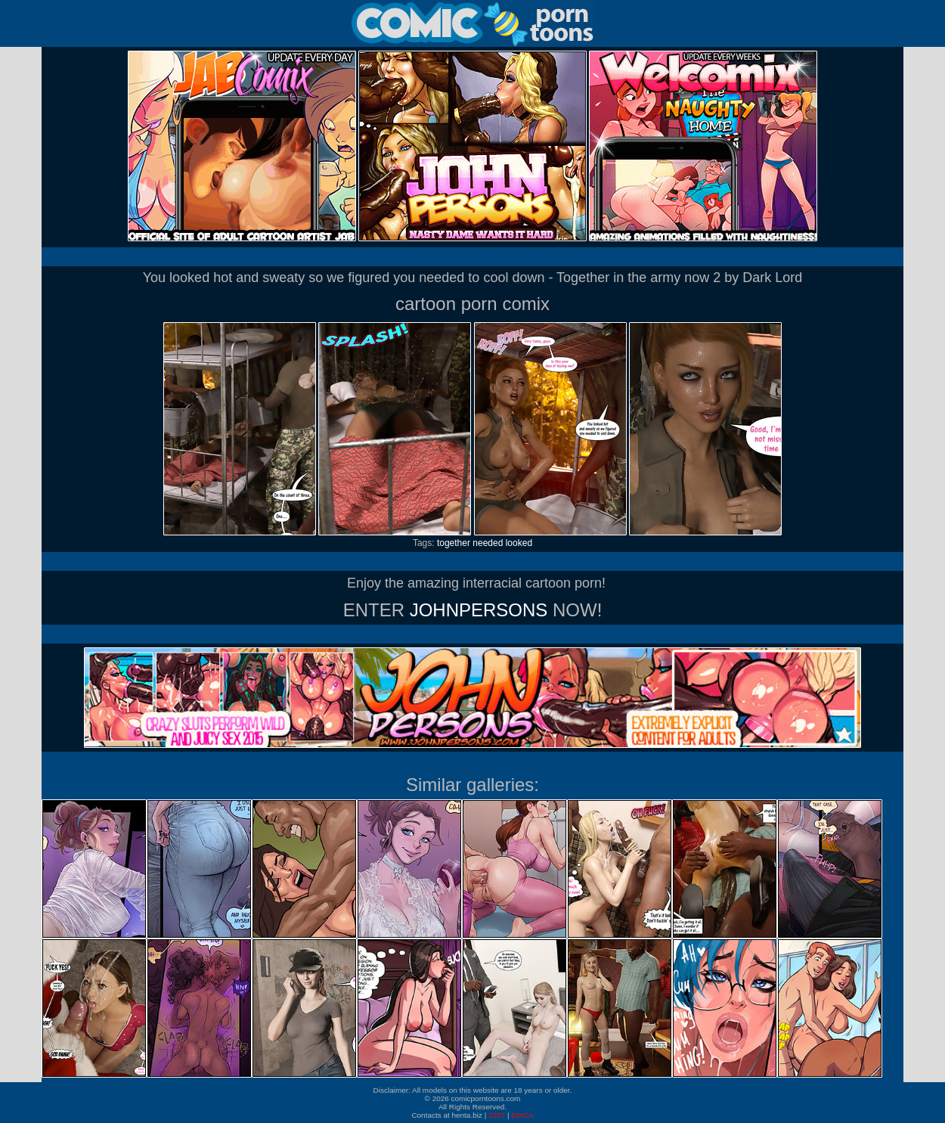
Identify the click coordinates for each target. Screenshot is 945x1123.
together (453, 543)
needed (487, 543)
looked (519, 543)
